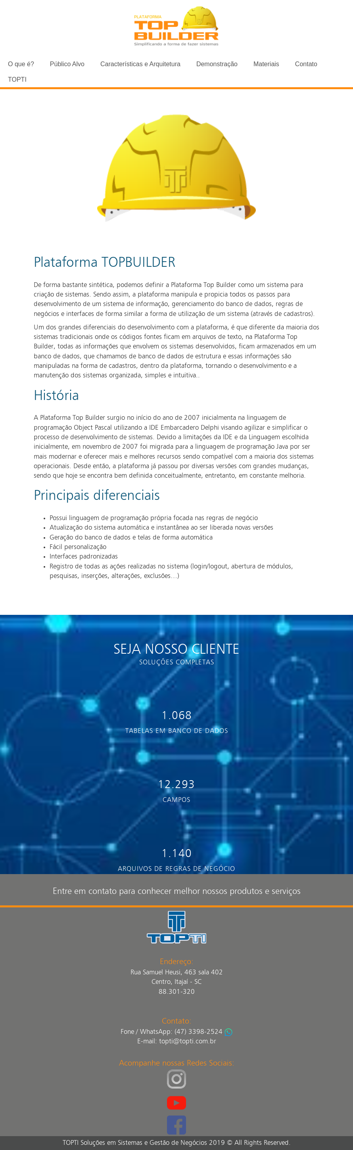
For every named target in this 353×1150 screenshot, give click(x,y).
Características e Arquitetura (140, 64)
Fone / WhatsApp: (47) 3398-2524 (172, 1032)
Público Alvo (67, 64)
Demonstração (217, 64)
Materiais (266, 64)
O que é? (21, 64)
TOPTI (17, 79)
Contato (306, 64)
